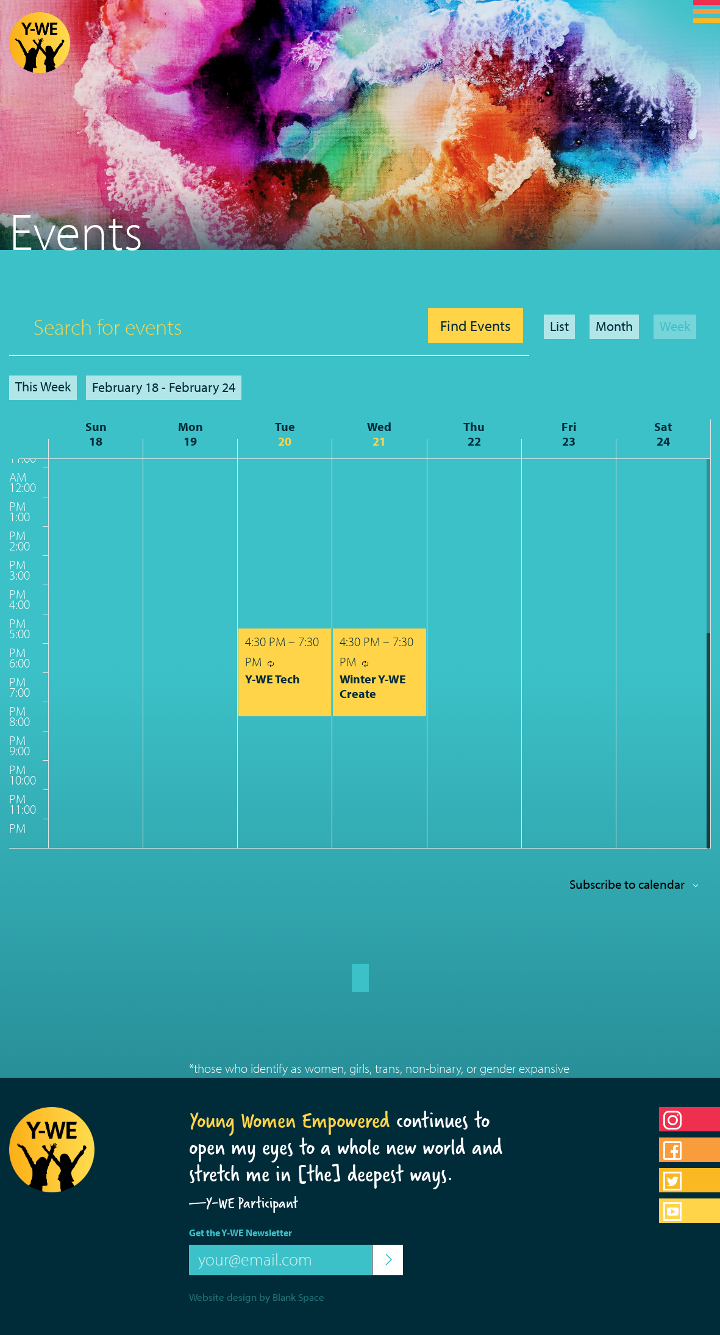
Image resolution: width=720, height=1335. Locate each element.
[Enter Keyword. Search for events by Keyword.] (215, 326)
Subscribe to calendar (627, 884)
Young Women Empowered (289, 1120)
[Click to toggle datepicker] (163, 388)
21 (379, 441)
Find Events (475, 325)
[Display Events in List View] (559, 327)
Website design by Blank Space (256, 1296)
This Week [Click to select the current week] (43, 386)
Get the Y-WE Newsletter (240, 1232)
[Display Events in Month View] (614, 327)
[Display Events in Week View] (675, 327)
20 (284, 441)
